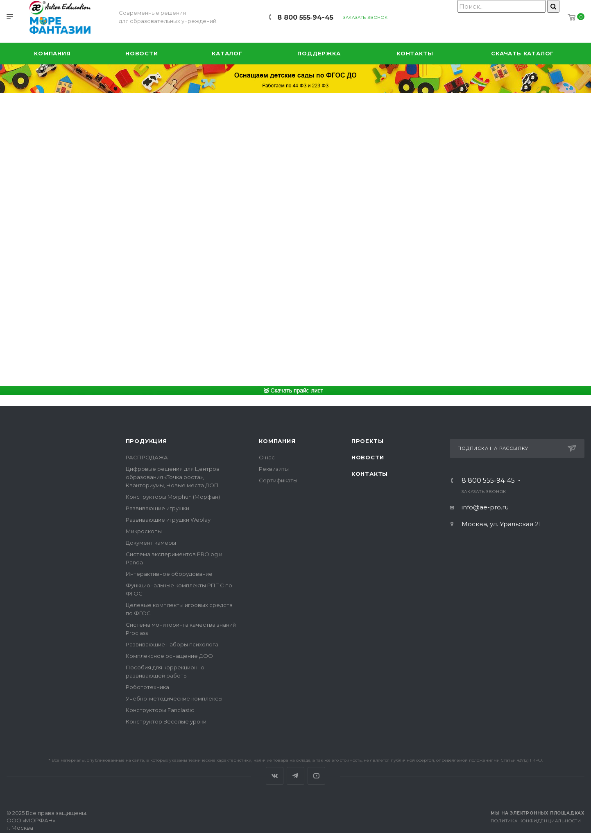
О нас (267, 457)
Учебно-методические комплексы (174, 698)
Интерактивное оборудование (169, 574)
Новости (367, 457)
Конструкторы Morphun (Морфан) (173, 496)
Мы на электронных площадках (537, 813)
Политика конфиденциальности (536, 821)
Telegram (295, 776)
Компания (277, 441)
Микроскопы (144, 531)
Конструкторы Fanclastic (160, 710)
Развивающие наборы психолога (172, 644)
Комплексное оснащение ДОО (169, 656)
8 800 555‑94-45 (305, 17)
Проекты (367, 441)
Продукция (146, 441)
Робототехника (147, 687)
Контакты (369, 473)
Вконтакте (274, 776)
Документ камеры (151, 542)
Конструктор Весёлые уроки (166, 721)
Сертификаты (278, 480)
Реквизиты (274, 469)
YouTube (316, 776)
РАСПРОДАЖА (147, 457)
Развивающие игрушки (157, 508)
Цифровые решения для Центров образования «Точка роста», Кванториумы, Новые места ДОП (173, 477)
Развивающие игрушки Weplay (168, 519)
